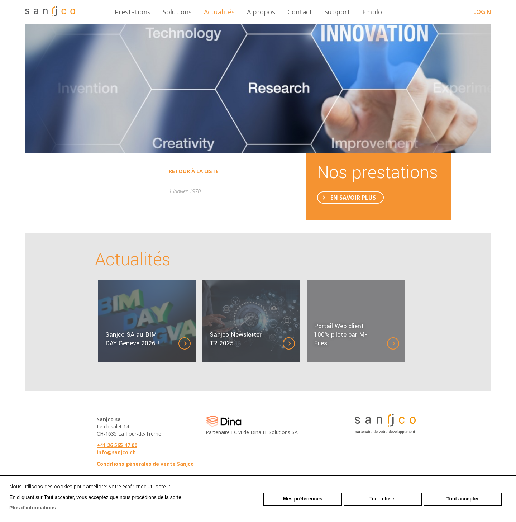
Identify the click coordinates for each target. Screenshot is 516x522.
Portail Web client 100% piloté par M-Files (340, 335)
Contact (299, 12)
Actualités (219, 12)
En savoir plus (353, 197)
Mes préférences (302, 499)
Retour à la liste (194, 171)
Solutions (177, 12)
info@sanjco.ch (116, 452)
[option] (258, 88)
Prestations (132, 12)
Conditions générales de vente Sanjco (145, 463)
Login (482, 12)
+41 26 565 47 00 (117, 445)
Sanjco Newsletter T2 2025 (236, 339)
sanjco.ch (50, 11)
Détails (190, 343)
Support (337, 12)
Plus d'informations (32, 508)
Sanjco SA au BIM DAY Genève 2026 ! (132, 339)
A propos (261, 12)
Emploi (373, 12)
